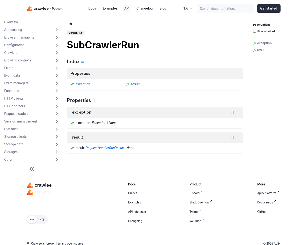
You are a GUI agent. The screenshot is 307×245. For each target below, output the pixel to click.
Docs (92, 8)
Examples (110, 8)
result (133, 84)
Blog (162, 8)
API (127, 8)
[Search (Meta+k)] (225, 8)
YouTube (197, 221)
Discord (196, 193)
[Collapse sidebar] (32, 169)
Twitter (196, 211)
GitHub (264, 211)
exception (80, 84)
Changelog (144, 8)
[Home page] (71, 24)
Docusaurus (267, 202)
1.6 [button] (185, 8)
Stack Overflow (201, 202)
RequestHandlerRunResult (105, 148)
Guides (132, 193)
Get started (268, 8)
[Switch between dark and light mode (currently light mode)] (37, 219)
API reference (137, 211)
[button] (31, 29)
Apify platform (269, 193)
